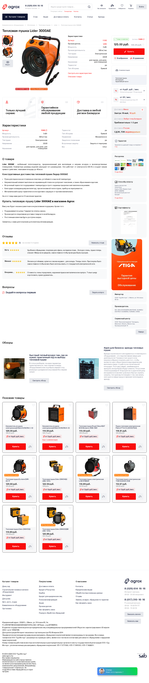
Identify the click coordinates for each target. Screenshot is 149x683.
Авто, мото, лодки (9, 602)
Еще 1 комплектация (50, 440)
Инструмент (7, 595)
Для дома (6, 599)
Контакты (78, 17)
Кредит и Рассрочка (47, 590)
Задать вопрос (98, 292)
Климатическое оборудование (13, 25)
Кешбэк (42, 593)
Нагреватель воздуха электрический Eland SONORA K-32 (56, 427)
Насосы (76, 11)
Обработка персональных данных (89, 593)
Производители (45, 606)
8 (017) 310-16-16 (135, 599)
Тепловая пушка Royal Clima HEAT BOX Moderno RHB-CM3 (92, 427)
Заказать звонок (134, 614)
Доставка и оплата (61, 17)
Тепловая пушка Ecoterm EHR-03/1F (17, 480)
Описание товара (75, 77)
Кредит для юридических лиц (50, 596)
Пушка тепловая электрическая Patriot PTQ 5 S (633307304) (128, 427)
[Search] (89, 7)
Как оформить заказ (47, 610)
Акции (45, 17)
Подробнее (119, 172)
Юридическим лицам (84, 590)
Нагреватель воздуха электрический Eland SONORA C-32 (19, 427)
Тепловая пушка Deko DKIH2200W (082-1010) (55, 530)
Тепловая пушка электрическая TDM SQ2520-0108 (128, 480)
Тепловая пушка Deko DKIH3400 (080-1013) (54, 480)
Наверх (141, 332)
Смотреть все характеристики (80, 73)
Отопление (31, 25)
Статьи (90, 17)
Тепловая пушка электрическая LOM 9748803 (91, 480)
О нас (35, 17)
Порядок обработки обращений (51, 613)
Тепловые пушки (44, 25)
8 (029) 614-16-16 (135, 588)
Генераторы (68, 11)
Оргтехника (6, 609)
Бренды (101, 17)
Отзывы (79, 596)
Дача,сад (6, 586)
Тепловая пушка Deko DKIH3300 (18, 529)
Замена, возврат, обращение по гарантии (92, 600)
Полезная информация (48, 600)
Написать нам (132, 621)
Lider (55, 25)
